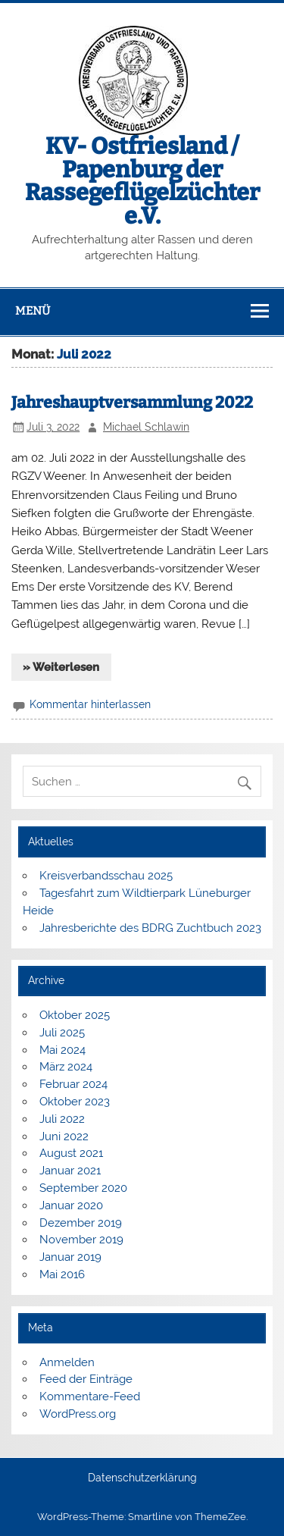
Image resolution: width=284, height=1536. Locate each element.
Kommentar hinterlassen (90, 704)
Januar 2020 (71, 1205)
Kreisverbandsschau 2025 (106, 875)
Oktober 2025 (74, 1015)
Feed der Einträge (86, 1379)
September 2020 (83, 1188)
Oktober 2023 (74, 1101)
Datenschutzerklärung (142, 1478)
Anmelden (67, 1362)
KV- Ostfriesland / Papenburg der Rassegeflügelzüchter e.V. (142, 181)
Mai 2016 (62, 1274)
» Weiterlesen (61, 667)
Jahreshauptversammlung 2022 (132, 402)
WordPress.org (77, 1414)
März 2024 (65, 1067)
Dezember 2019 (80, 1223)
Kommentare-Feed (89, 1396)
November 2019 (81, 1239)
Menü (32, 311)
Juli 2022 (62, 1119)
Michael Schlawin (146, 427)
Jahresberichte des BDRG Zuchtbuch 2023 (150, 928)
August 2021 (71, 1153)
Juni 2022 (64, 1136)
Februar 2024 (73, 1084)
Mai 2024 (62, 1050)
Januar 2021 (70, 1170)
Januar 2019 (70, 1257)
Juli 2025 (62, 1032)
